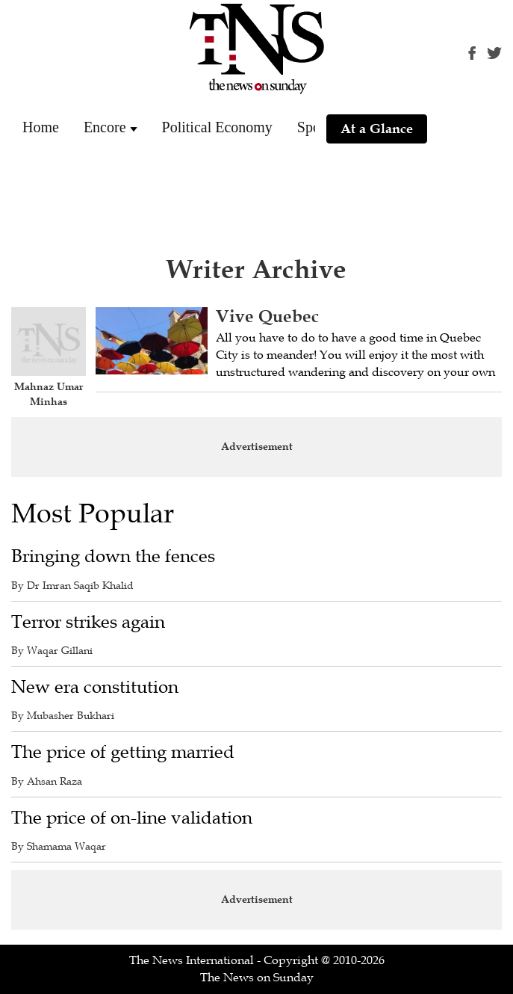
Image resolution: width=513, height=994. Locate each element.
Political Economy (217, 127)
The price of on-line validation (131, 818)
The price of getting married (122, 752)
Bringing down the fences (113, 556)
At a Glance (377, 128)
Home (40, 127)
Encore (105, 127)
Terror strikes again (88, 622)
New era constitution (94, 687)
